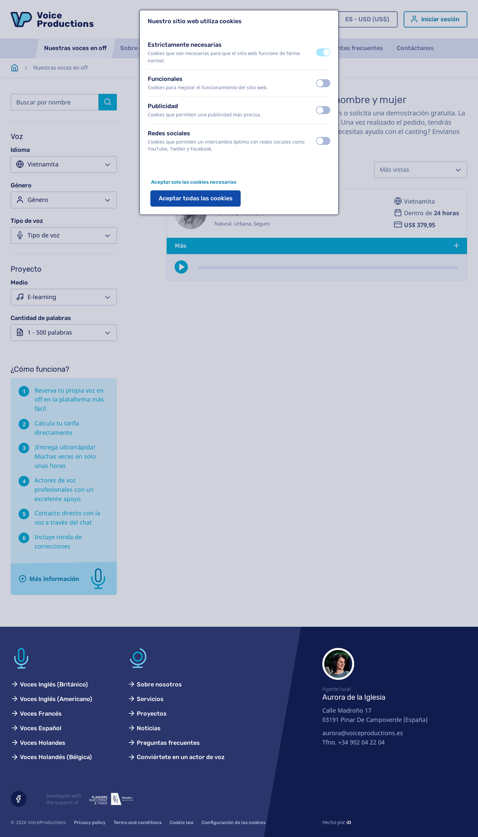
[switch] (323, 52)
